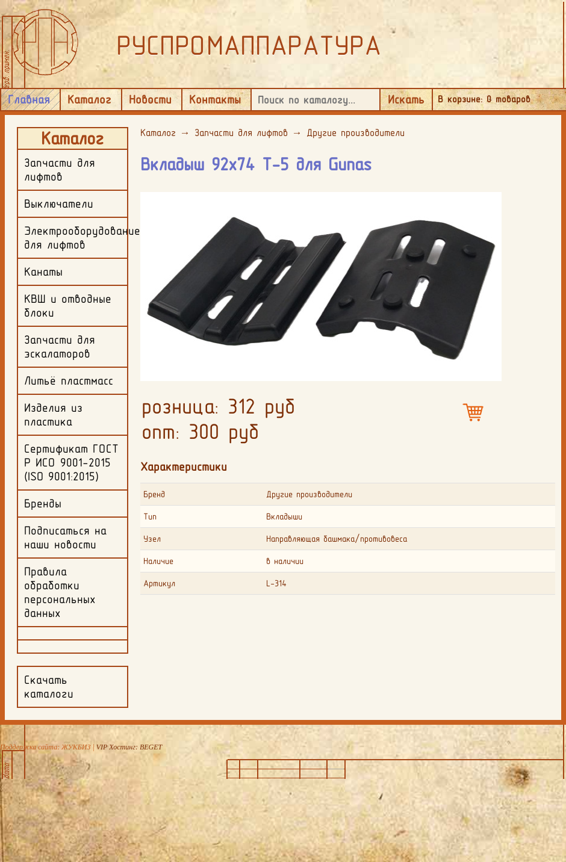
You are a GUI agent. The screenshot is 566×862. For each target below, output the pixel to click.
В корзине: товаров (484, 99)
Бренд (154, 494)
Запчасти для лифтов (241, 132)
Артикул (159, 583)
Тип (150, 516)
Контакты (215, 99)
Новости (150, 99)
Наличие (158, 561)
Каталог (89, 99)
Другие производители (355, 132)
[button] (490, 200)
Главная (29, 99)
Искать (406, 99)
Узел (152, 539)
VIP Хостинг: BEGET (129, 747)
